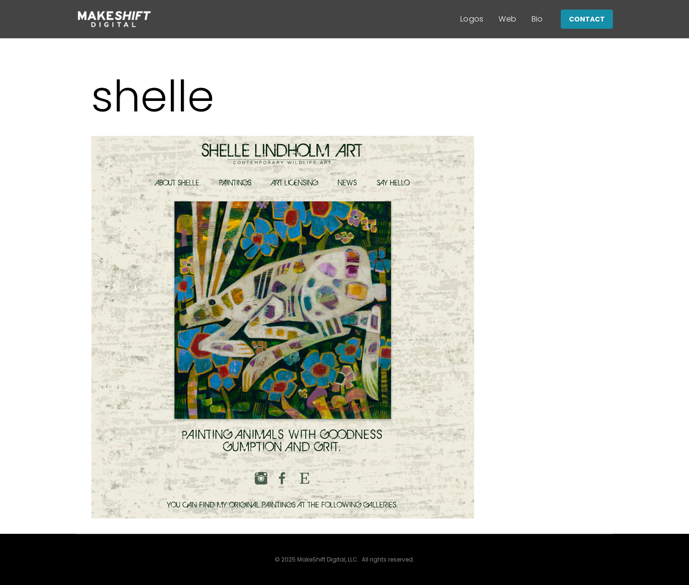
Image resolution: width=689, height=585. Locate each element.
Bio (537, 18)
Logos (472, 18)
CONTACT (587, 19)
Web (507, 18)
